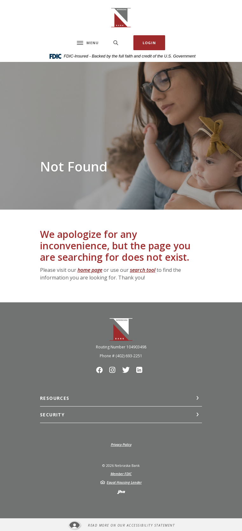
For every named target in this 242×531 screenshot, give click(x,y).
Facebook (101, 371)
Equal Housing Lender (124, 482)
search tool (142, 269)
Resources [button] (55, 398)
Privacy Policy (121, 444)
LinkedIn (141, 371)
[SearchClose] (115, 42)
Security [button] (52, 415)
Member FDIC (121, 473)
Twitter (127, 371)
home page (89, 269)
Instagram (114, 371)
